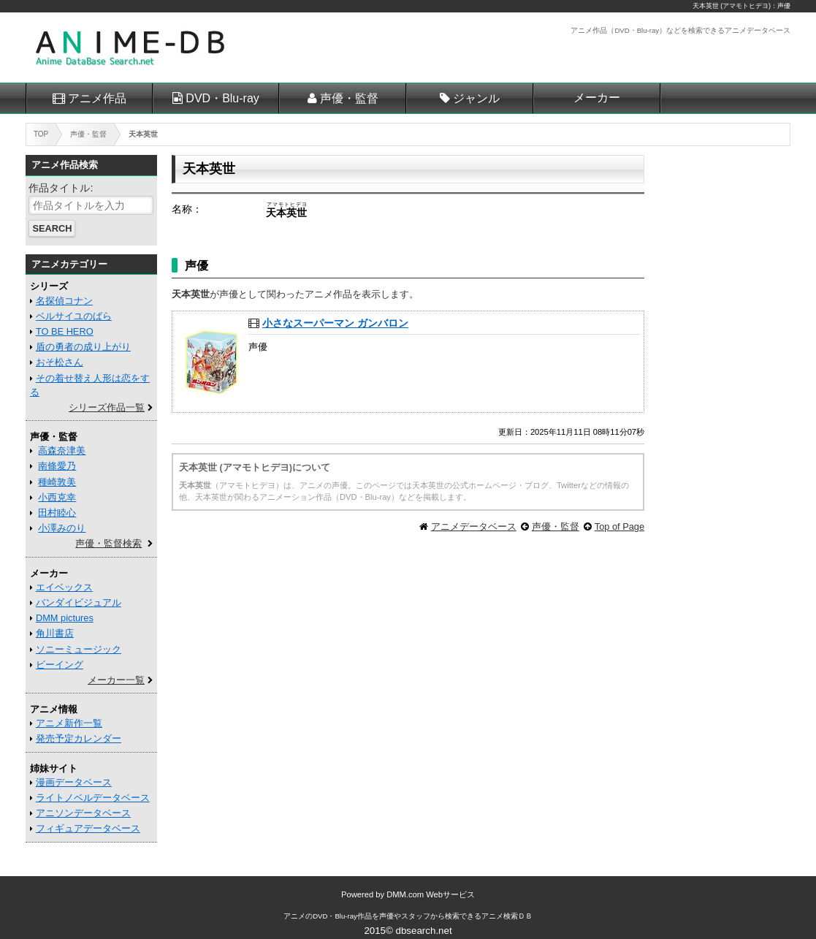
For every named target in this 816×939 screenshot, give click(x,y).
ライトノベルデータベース (93, 797)
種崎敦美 (57, 481)
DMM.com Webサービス (430, 894)
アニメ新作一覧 (69, 723)
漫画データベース (74, 782)
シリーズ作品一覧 (107, 407)
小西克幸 (57, 497)
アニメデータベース (473, 526)
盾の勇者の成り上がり (83, 346)
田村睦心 (57, 512)
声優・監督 (349, 98)
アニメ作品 (97, 98)
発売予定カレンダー (78, 738)
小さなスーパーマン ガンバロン (335, 323)
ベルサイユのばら (74, 316)
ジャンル (476, 98)
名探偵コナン (64, 300)
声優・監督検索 (108, 543)
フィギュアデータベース (88, 828)
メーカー (596, 97)
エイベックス (64, 587)
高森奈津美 (61, 450)
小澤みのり (61, 527)
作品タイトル (59, 188)
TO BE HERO (65, 331)
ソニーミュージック (78, 649)
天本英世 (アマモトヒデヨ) (732, 5)
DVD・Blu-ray (222, 98)
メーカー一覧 (116, 679)
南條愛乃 (57, 465)
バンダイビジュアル (78, 602)
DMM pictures (65, 617)
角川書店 (55, 633)
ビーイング (59, 664)
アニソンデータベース (83, 812)
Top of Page (619, 526)
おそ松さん (59, 362)
